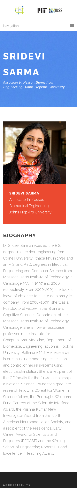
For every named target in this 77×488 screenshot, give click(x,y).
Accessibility (17, 485)
